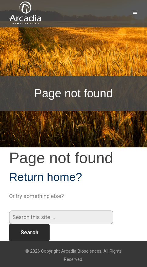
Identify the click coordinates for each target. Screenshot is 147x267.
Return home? (45, 177)
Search (29, 232)
